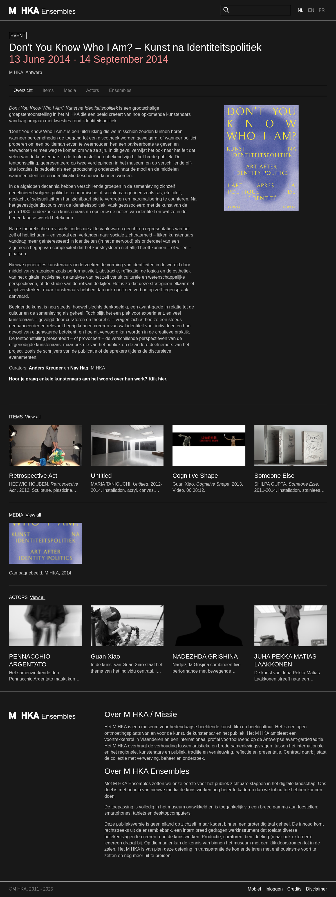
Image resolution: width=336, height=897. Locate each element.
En (311, 10)
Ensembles (120, 90)
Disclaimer (316, 889)
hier (162, 379)
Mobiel (254, 889)
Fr (322, 10)
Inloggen (274, 889)
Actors (92, 90)
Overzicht (23, 90)
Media (70, 90)
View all (33, 416)
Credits (294, 889)
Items (48, 90)
